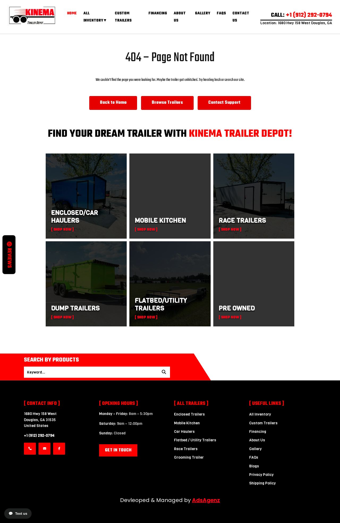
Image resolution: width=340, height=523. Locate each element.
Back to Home (113, 102)
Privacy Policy (261, 474)
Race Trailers (186, 448)
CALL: (301, 15)
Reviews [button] (9, 255)
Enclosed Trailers (189, 414)
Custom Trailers (263, 423)
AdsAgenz (206, 500)
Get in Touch (118, 450)
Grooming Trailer (189, 457)
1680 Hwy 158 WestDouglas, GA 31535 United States (40, 419)
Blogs (254, 466)
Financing (157, 13)
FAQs (221, 13)
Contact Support (224, 102)
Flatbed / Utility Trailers (195, 440)
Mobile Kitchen (187, 423)
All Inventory (260, 414)
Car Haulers (184, 431)
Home (72, 13)
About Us (257, 440)
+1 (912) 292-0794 (39, 435)
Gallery (202, 13)
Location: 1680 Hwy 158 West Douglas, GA (296, 23)
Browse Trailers (167, 102)
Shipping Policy (262, 483)
